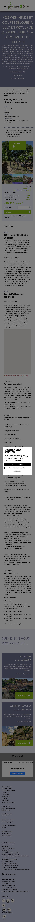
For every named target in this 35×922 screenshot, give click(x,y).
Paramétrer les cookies (17, 468)
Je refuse (17, 471)
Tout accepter (17, 464)
